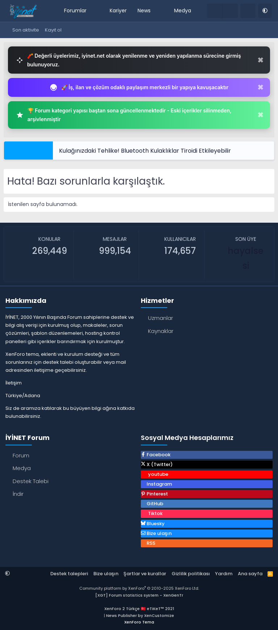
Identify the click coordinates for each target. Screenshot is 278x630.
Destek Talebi (31, 481)
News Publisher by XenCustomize (140, 615)
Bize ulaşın (105, 573)
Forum (21, 455)
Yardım (223, 573)
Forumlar (75, 10)
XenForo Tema (139, 622)
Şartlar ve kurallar (144, 573)
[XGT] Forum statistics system (139, 595)
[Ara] (248, 11)
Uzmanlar (160, 318)
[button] (91, 11)
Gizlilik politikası (191, 573)
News (144, 10)
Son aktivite (25, 29)
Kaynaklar (160, 331)
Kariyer (118, 10)
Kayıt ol (53, 29)
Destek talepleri (69, 573)
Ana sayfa (250, 573)
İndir (18, 494)
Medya (182, 10)
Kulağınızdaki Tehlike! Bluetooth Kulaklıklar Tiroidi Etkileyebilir (145, 151)
